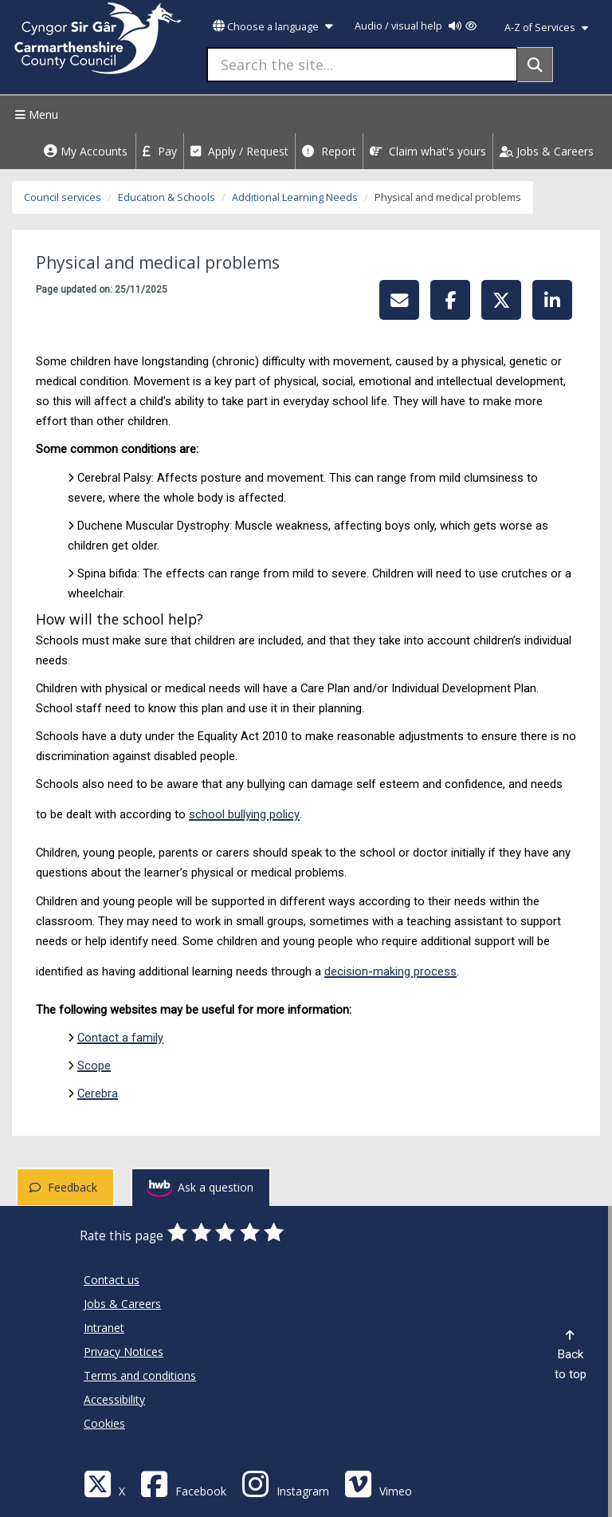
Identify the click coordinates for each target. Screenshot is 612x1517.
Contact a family (120, 1037)
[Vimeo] (378, 1483)
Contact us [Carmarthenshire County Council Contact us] (111, 1279)
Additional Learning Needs (295, 197)
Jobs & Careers (547, 151)
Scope (94, 1065)
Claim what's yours (428, 151)
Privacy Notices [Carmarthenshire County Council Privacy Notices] (123, 1351)
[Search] (535, 64)
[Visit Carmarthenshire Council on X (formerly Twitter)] (104, 1483)
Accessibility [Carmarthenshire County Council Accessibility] (114, 1399)
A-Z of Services (546, 27)
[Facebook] (183, 1483)
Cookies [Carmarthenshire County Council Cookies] (104, 1423)
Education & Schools (166, 197)
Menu (34, 114)
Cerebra (97, 1093)
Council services (62, 197)
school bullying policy (244, 814)
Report (329, 151)
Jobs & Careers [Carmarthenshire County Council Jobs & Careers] (122, 1303)
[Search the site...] (362, 64)
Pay (160, 151)
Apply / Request (239, 151)
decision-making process (390, 971)
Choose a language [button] (272, 26)
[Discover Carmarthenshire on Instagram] (285, 1483)
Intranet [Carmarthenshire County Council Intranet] (104, 1327)
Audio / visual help (416, 26)
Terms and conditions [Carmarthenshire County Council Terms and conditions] (140, 1375)
